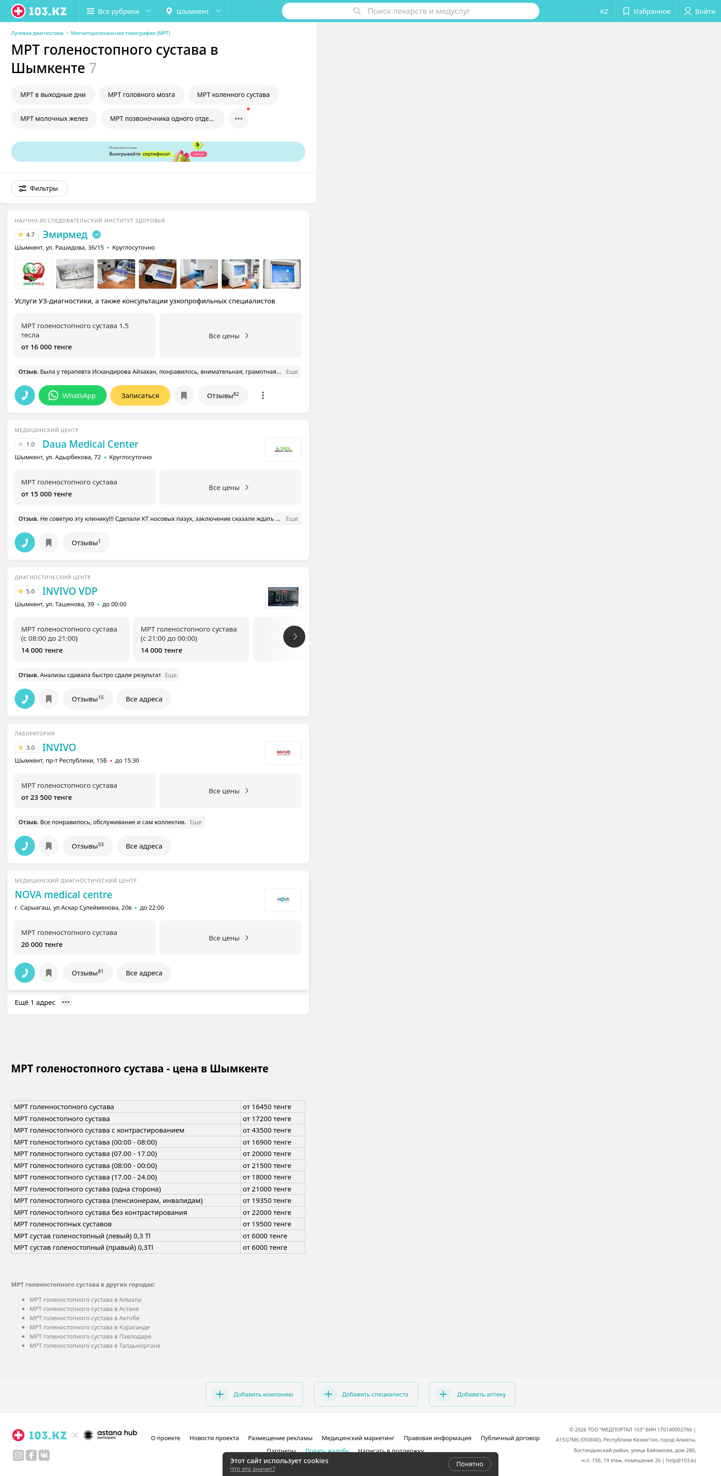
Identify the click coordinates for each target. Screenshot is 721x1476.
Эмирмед (64, 234)
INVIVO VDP (69, 591)
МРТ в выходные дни (53, 94)
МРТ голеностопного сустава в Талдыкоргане (94, 1345)
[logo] (39, 11)
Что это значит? (252, 1469)
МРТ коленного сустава (233, 94)
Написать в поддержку (391, 1451)
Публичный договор (510, 1438)
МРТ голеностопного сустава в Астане (84, 1309)
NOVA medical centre (63, 894)
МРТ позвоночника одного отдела (163, 118)
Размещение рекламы (280, 1438)
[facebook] (31, 1455)
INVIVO (59, 747)
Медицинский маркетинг (358, 1438)
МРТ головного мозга (141, 94)
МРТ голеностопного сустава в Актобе (84, 1318)
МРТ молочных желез (54, 118)
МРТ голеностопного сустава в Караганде (89, 1327)
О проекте (165, 1438)
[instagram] (18, 1455)
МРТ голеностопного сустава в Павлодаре (90, 1336)
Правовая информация (437, 1438)
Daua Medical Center (90, 444)
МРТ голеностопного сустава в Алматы (85, 1299)
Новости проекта (214, 1438)
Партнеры (281, 1451)
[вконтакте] (44, 1455)
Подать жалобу (327, 1451)
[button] (118, 11)
